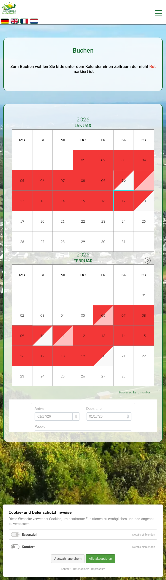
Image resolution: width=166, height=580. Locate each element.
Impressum (98, 569)
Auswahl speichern (67, 559)
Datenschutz (81, 569)
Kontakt (65, 569)
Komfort (28, 547)
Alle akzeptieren (100, 559)
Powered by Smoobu (134, 392)
